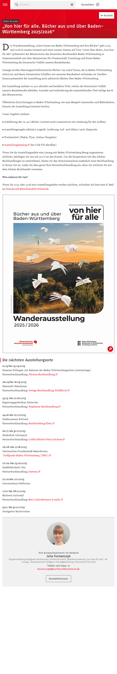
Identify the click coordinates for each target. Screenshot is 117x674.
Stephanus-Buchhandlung (43, 406)
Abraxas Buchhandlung (42, 374)
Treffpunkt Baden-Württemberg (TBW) (25, 455)
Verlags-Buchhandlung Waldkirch (48, 390)
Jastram (33, 471)
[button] (5, 4)
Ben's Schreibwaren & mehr (44, 499)
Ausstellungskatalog (15, 144)
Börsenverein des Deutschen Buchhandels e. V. (109, 4)
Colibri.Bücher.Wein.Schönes (45, 439)
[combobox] (44, 4)
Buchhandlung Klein (40, 423)
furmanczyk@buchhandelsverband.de (27, 189)
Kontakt (106, 15)
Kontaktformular (58, 578)
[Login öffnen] (90, 4)
